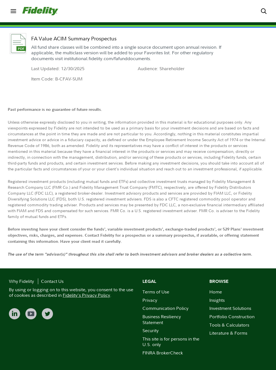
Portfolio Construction (232, 316)
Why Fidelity (21, 281)
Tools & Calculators (229, 325)
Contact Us (52, 281)
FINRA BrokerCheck (162, 353)
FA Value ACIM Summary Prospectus (74, 38)
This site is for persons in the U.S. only (170, 342)
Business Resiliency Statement (161, 319)
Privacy (149, 300)
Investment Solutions (230, 308)
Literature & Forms (228, 333)
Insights (217, 300)
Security (150, 330)
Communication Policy (165, 308)
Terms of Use (155, 292)
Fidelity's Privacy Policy (86, 295)
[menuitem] (13, 11)
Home (215, 292)
